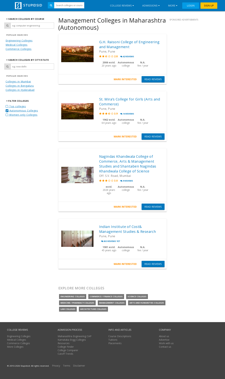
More (172, 5)
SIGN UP (208, 5)
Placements (115, 343)
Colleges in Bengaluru (20, 85)
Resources (64, 343)
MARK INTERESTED (125, 79)
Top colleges (16, 106)
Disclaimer (79, 365)
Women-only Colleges (22, 114)
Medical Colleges (17, 44)
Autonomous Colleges (22, 110)
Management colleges (112, 302)
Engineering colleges (72, 296)
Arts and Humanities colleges (146, 302)
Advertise (164, 339)
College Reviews (122, 5)
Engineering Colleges (19, 40)
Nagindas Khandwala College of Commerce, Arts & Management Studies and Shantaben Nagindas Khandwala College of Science (127, 163)
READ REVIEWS (153, 79)
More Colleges (15, 346)
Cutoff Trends (65, 353)
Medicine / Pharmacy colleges (77, 302)
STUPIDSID (28, 5)
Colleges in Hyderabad (20, 90)
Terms (66, 365)
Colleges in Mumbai (18, 81)
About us (164, 336)
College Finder (66, 346)
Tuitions (112, 339)
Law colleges (67, 309)
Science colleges (137, 296)
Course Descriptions (119, 336)
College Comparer (68, 350)
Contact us (165, 346)
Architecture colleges (93, 309)
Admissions (151, 5)
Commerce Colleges (19, 49)
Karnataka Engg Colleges (72, 339)
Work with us (166, 343)
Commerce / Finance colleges (106, 296)
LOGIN (190, 5)
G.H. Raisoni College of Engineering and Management (129, 44)
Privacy (56, 365)
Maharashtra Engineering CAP (74, 336)
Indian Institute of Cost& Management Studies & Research (127, 229)
